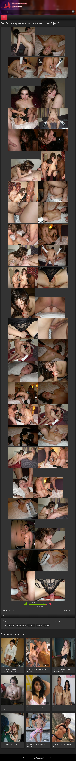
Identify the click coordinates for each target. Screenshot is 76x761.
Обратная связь (38, 758)
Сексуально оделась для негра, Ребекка (61, 670)
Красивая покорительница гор (62, 745)
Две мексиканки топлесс (62, 707)
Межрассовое (21, 625)
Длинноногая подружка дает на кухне (37, 670)
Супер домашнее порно (16, 5)
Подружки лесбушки (9, 744)
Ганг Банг (11, 625)
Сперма (46, 625)
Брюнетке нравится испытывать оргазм (9, 670)
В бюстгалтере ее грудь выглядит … (36, 708)
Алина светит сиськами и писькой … (36, 745)
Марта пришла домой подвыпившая (10, 708)
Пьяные (39, 625)
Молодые (31, 625)
